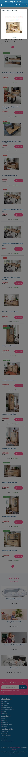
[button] (19, 5)
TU (15, 37)
